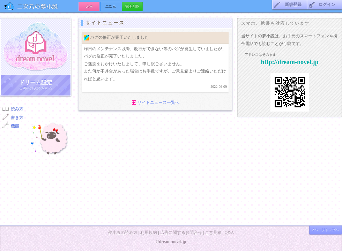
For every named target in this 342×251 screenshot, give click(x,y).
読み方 (17, 108)
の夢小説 (39, 6)
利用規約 (148, 232)
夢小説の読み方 (122, 232)
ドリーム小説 (35, 46)
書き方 (17, 117)
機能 (15, 125)
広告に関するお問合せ (181, 232)
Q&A (229, 232)
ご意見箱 (213, 232)
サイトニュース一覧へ (158, 102)
